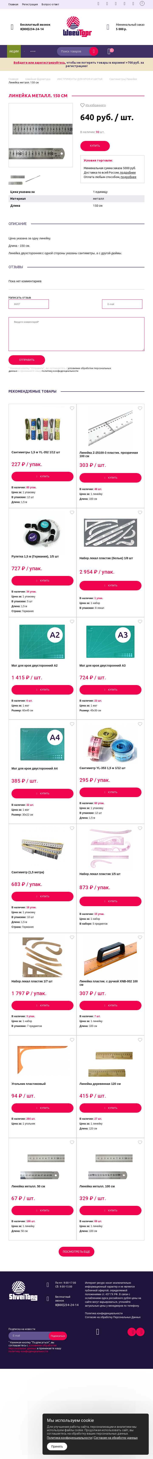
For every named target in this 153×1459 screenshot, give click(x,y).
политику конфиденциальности (60, 371)
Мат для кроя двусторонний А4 (36, 788)
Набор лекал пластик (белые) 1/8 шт (107, 567)
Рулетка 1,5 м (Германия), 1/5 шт (36, 565)
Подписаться (58, 1377)
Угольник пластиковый (30, 1119)
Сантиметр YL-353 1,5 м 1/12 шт (104, 787)
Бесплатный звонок (35, 24)
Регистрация (30, 4)
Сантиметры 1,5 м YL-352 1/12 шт (37, 456)
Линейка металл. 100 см (98, 1227)
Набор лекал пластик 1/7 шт (33, 1011)
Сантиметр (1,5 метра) (29, 897)
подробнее (128, 172)
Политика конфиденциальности (104, 1355)
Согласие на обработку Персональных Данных (112, 1359)
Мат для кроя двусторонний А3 (104, 680)
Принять (57, 1446)
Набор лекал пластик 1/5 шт (101, 898)
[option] (16, 178)
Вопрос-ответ (50, 4)
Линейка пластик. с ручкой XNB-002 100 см (110, 1013)
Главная (13, 4)
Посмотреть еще (76, 1293)
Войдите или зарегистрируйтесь (39, 62)
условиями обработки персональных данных (32, 1389)
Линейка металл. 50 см (30, 1227)
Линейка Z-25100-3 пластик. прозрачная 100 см (110, 458)
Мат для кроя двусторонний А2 (36, 680)
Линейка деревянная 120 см (101, 1119)
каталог (36, 51)
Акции (14, 51)
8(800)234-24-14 (32, 29)
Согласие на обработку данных (116, 1437)
